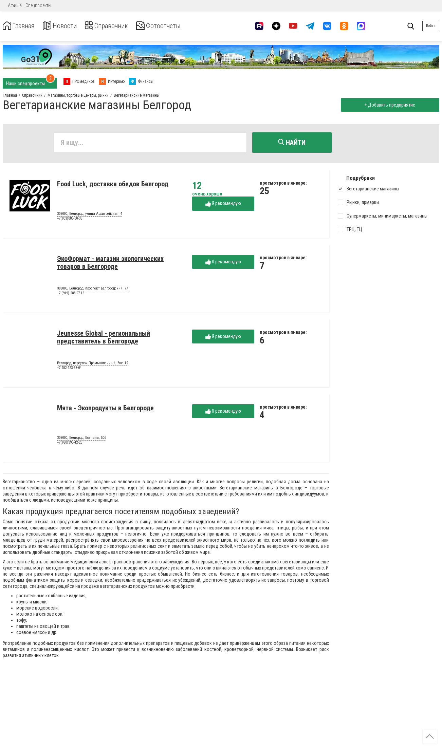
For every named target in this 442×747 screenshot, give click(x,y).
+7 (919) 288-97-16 (70, 295)
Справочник (120, 26)
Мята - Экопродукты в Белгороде (105, 410)
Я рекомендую (223, 205)
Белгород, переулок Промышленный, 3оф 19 (92, 365)
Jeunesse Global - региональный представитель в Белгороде (103, 339)
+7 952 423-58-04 (69, 369)
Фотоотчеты (179, 26)
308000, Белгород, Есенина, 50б (81, 439)
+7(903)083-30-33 (69, 220)
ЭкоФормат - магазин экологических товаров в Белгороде (110, 264)
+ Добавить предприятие (388, 105)
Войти (431, 25)
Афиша (15, 5)
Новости (67, 26)
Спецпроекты (38, 5)
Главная (21, 26)
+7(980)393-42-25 (69, 444)
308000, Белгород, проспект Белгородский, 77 (92, 290)
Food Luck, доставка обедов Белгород (112, 186)
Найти (292, 142)
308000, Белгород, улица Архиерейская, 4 (89, 215)
